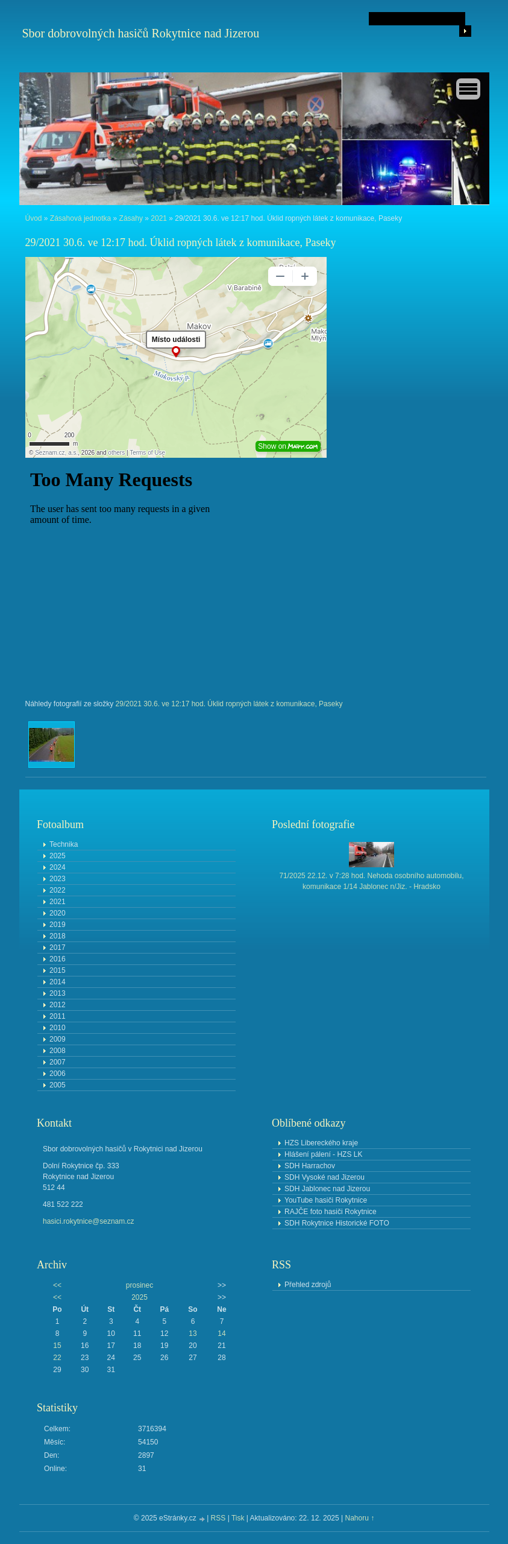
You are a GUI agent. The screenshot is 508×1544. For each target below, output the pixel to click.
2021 (159, 218)
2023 (57, 879)
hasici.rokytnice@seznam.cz (88, 1221)
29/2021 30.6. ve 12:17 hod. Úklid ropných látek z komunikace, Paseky (229, 704)
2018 (57, 936)
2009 (57, 1039)
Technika (63, 844)
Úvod (33, 218)
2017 (57, 947)
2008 (57, 1050)
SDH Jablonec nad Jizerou (327, 1189)
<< (57, 1285)
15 (57, 1345)
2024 (57, 867)
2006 (57, 1073)
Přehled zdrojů (307, 1284)
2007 (57, 1062)
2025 (57, 856)
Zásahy (131, 218)
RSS (218, 1518)
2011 (57, 1016)
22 (57, 1357)
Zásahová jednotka (80, 218)
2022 (57, 890)
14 (221, 1333)
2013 (57, 993)
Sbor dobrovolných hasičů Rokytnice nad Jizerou (141, 33)
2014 (57, 982)
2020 (57, 913)
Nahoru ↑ (359, 1518)
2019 (57, 924)
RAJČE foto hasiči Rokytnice (330, 1211)
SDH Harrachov (309, 1166)
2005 (57, 1085)
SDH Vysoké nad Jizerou (324, 1177)
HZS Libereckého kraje (321, 1143)
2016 (57, 959)
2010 (57, 1028)
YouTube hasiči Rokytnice (325, 1200)
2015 (57, 970)
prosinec (139, 1285)
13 (192, 1333)
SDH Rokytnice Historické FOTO (336, 1223)
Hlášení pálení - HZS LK (323, 1154)
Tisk (238, 1518)
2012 (57, 1005)
